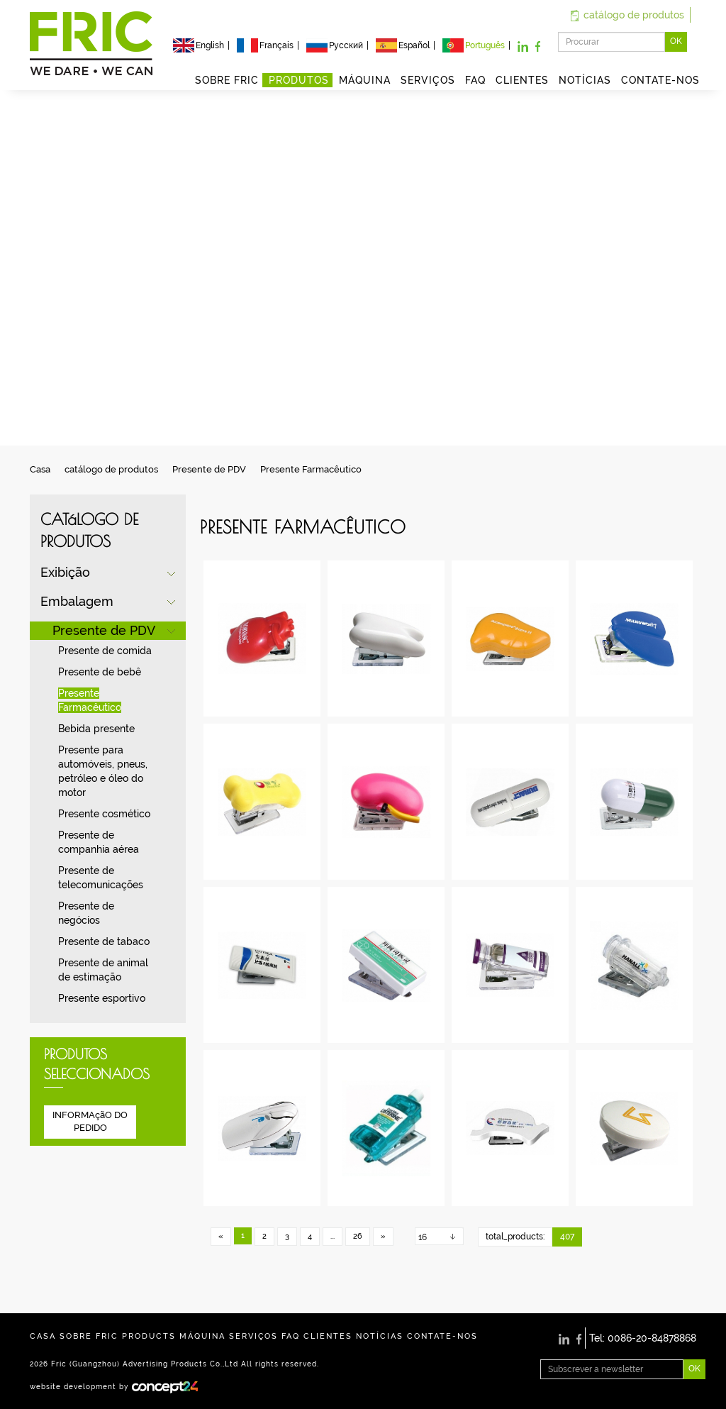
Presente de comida (105, 650)
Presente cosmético (104, 813)
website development (73, 1386)
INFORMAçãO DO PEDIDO (90, 1122)
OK (676, 41)
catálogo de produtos (627, 15)
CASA (43, 1336)
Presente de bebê (99, 672)
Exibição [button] (65, 572)
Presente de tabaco (104, 941)
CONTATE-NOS (660, 80)
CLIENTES (522, 80)
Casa (40, 469)
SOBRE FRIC (227, 80)
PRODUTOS (299, 80)
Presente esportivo (101, 998)
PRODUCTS (149, 1336)
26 (357, 1236)
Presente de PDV (209, 469)
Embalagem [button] (76, 601)
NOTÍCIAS (585, 80)
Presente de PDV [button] (103, 630)
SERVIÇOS (428, 80)
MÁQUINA (365, 80)
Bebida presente (96, 728)
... (332, 1236)
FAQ (475, 80)
